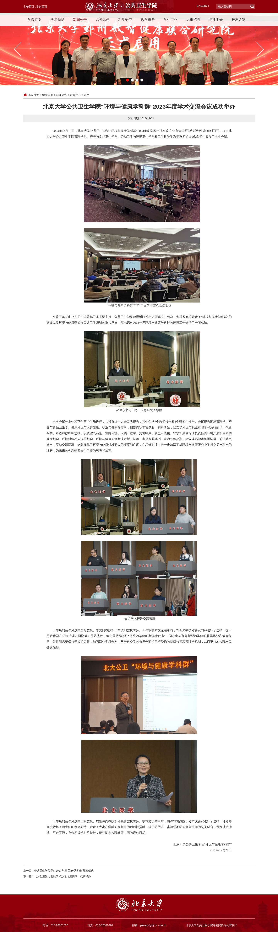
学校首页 (28, 6)
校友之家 (239, 20)
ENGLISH (203, 5)
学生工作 (170, 20)
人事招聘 (193, 20)
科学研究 (125, 20)
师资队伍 (103, 20)
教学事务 (148, 20)
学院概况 (57, 20)
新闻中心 (75, 94)
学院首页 (34, 20)
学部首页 (41, 6)
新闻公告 (80, 20)
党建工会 (216, 20)
